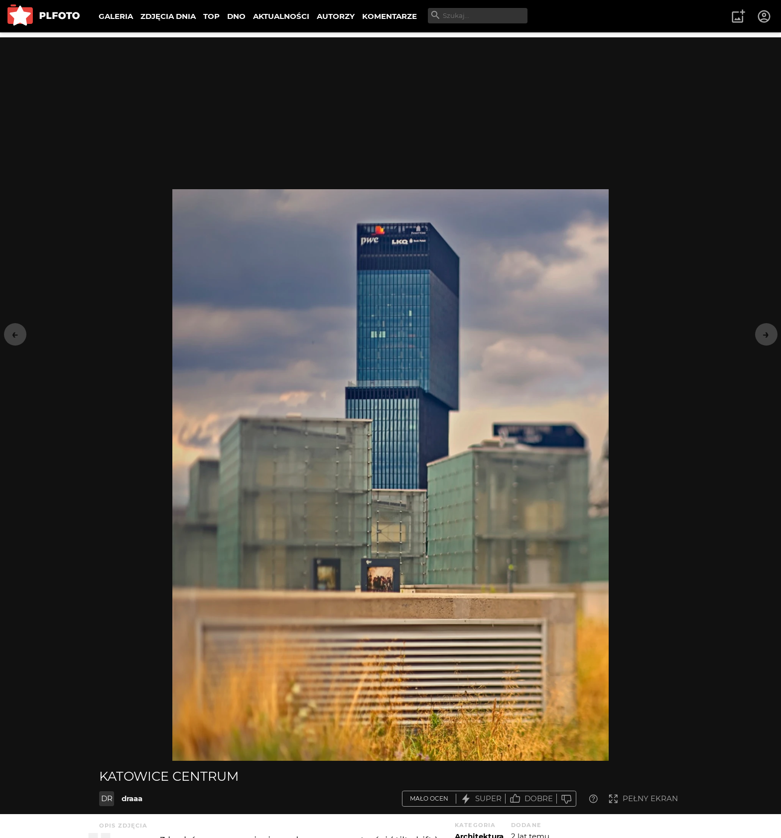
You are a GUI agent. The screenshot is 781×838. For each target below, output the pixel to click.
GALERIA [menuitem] (116, 16)
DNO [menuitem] (236, 16)
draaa (132, 798)
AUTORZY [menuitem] (336, 16)
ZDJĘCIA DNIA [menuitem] (168, 16)
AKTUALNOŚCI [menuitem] (281, 16)
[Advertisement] (390, 107)
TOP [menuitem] (211, 16)
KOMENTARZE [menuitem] (389, 16)
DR (107, 798)
